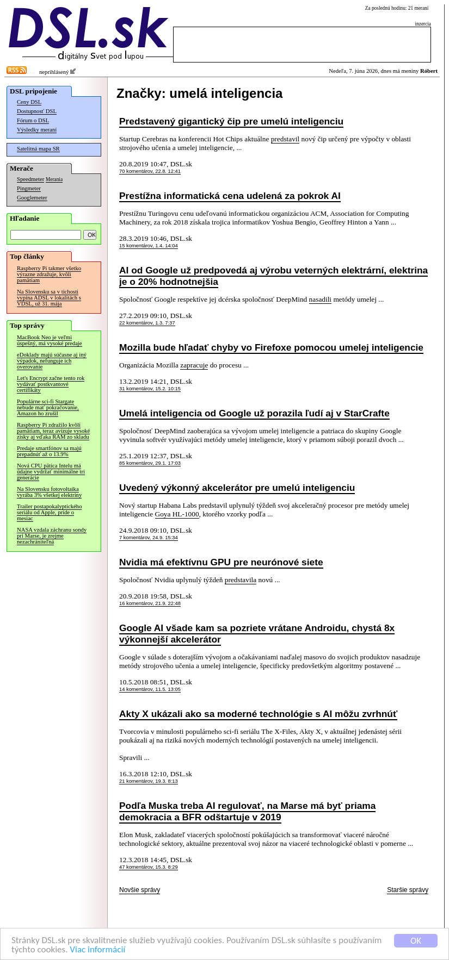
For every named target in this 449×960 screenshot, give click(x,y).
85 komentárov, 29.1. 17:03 (150, 463)
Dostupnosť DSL (37, 111)
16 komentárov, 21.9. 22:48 (150, 603)
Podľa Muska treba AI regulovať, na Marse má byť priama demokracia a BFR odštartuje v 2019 (247, 811)
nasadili (320, 299)
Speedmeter (30, 179)
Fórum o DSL (33, 120)
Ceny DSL (29, 102)
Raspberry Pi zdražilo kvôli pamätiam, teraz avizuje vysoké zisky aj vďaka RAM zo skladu (53, 431)
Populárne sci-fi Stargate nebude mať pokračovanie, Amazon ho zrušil (48, 407)
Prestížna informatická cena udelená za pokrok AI (230, 195)
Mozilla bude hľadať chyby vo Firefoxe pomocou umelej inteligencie (271, 347)
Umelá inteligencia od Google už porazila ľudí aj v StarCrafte (254, 413)
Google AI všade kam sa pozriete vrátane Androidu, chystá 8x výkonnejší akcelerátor (257, 633)
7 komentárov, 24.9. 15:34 (148, 537)
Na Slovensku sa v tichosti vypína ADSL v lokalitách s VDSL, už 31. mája (49, 298)
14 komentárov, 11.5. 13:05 (150, 689)
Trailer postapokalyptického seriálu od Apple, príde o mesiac (49, 512)
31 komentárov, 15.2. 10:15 (150, 388)
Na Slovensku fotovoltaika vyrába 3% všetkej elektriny (49, 492)
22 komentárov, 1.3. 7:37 (147, 323)
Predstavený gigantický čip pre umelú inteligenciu (231, 121)
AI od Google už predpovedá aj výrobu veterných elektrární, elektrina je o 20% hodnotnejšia (273, 276)
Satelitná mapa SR (38, 149)
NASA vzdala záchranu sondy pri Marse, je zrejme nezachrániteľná (52, 536)
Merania (54, 179)
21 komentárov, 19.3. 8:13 (148, 781)
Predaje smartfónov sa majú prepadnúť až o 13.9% (49, 451)
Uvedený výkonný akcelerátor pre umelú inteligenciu (237, 487)
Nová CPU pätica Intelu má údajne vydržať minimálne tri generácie (51, 472)
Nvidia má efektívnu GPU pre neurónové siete (221, 562)
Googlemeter (32, 198)
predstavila (240, 580)
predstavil (285, 139)
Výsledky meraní (37, 130)
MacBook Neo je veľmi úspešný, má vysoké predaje (49, 340)
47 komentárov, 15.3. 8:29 (148, 867)
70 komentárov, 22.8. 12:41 (150, 171)
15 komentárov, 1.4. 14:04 (148, 245)
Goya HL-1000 (177, 514)
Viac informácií (97, 950)
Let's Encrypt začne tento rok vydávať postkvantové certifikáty (50, 384)
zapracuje (194, 365)
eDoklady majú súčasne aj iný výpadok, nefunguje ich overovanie (52, 361)
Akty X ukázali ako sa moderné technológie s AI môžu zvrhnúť (258, 713)
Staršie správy (407, 890)
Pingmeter (29, 188)
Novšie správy (139, 890)
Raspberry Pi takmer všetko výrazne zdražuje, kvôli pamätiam (49, 274)
